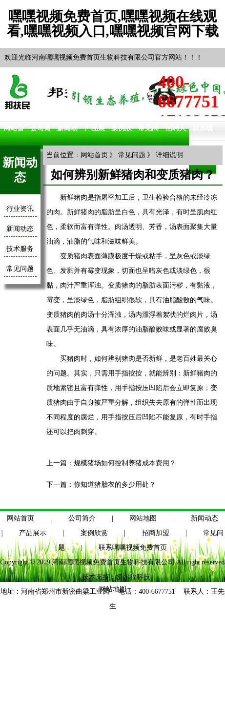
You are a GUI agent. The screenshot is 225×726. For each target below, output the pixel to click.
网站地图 (143, 518)
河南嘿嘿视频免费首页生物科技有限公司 (113, 562)
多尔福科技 (133, 577)
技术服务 (20, 248)
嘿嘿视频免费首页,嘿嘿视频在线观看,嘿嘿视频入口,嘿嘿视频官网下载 (113, 24)
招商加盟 (155, 533)
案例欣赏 (94, 533)
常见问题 (20, 268)
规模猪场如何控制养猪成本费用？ (125, 463)
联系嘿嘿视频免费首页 (133, 547)
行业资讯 (20, 208)
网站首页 (94, 155)
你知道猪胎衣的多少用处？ (115, 484)
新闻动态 (20, 228)
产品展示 (32, 533)
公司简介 (82, 518)
